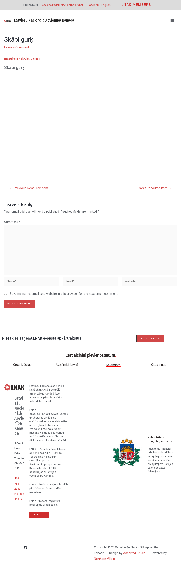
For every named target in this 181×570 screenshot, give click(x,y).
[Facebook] (26, 548)
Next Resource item (155, 188)
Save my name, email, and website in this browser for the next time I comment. (64, 294)
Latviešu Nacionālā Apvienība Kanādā (44, 20)
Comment (12, 222)
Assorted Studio (134, 553)
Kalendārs (113, 365)
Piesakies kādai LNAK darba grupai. (62, 4)
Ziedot (39, 515)
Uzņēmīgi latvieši (67, 365)
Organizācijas (22, 365)
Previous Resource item (28, 188)
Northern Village (105, 559)
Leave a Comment (16, 47)
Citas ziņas (158, 365)
